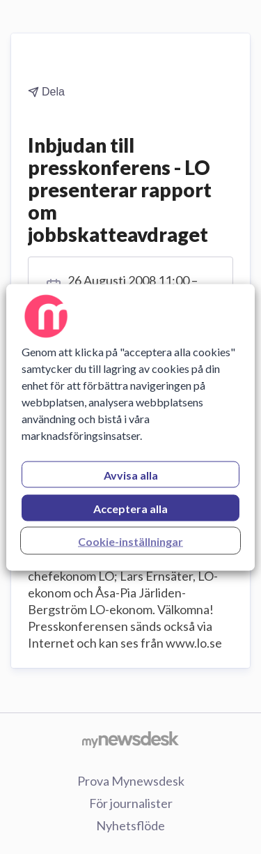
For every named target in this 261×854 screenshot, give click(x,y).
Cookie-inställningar (130, 540)
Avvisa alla (131, 474)
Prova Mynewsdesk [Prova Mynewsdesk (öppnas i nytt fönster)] (130, 780)
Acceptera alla (130, 507)
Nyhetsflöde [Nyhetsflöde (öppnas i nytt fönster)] (130, 825)
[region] (130, 427)
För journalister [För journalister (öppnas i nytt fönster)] (131, 803)
